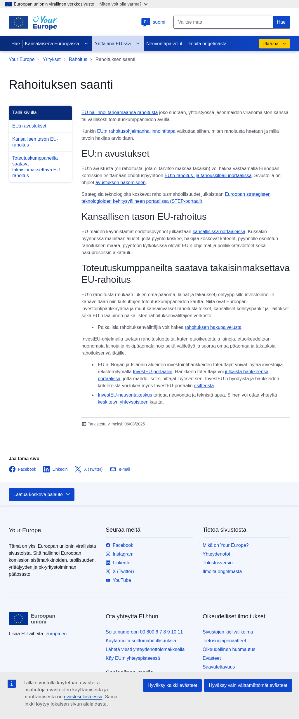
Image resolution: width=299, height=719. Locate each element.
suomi (153, 22)
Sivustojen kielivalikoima (228, 631)
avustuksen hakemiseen (120, 182)
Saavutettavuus (219, 666)
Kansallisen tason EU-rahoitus (35, 142)
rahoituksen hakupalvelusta (213, 327)
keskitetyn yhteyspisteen (123, 401)
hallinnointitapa (159, 131)
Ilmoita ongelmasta (207, 43)
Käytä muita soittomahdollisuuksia (141, 640)
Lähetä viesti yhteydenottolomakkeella (145, 649)
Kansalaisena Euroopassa (56, 44)
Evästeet (212, 658)
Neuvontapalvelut (164, 43)
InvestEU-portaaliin (152, 371)
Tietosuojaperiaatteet (224, 640)
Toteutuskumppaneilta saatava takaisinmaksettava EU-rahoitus (36, 167)
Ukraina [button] (275, 44)
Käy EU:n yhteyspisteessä (133, 658)
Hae (15, 43)
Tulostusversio (218, 562)
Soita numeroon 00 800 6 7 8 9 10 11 (144, 631)
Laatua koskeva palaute (42, 495)
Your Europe (21, 59)
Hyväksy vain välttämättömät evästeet (248, 685)
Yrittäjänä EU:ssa (117, 44)
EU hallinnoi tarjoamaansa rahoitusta (119, 112)
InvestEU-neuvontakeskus (125, 394)
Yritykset (51, 59)
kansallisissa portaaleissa (219, 231)
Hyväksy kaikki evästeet (172, 685)
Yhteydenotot (216, 554)
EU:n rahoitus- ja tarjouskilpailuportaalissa (208, 175)
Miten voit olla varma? (123, 3)
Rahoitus (78, 59)
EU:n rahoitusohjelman (120, 131)
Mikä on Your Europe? (225, 545)
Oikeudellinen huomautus (229, 649)
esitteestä (204, 385)
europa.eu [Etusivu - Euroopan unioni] (56, 633)
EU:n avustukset (29, 125)
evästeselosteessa (83, 696)
